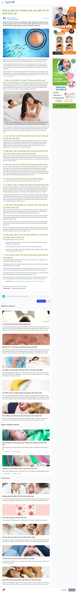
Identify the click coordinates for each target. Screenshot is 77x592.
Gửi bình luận (41, 301)
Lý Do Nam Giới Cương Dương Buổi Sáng (16, 324)
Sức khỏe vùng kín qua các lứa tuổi (14, 517)
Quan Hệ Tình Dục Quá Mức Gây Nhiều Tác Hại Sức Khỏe (21, 580)
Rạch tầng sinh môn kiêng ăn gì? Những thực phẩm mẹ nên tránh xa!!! (24, 443)
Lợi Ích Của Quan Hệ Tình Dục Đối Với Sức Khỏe (18, 537)
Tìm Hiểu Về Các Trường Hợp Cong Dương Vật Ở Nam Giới (22, 393)
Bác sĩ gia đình (11, 18)
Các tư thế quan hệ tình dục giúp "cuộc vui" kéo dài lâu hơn (28, 281)
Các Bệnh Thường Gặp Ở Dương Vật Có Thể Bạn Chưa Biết (22, 370)
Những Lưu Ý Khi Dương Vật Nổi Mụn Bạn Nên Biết (19, 347)
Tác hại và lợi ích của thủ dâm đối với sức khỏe (18, 558)
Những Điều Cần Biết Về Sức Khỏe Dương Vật (17, 496)
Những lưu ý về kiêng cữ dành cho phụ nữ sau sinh (19, 468)
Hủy (48, 301)
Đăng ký (72, 589)
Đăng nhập (63, 589)
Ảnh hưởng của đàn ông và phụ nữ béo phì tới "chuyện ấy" (22, 416)
